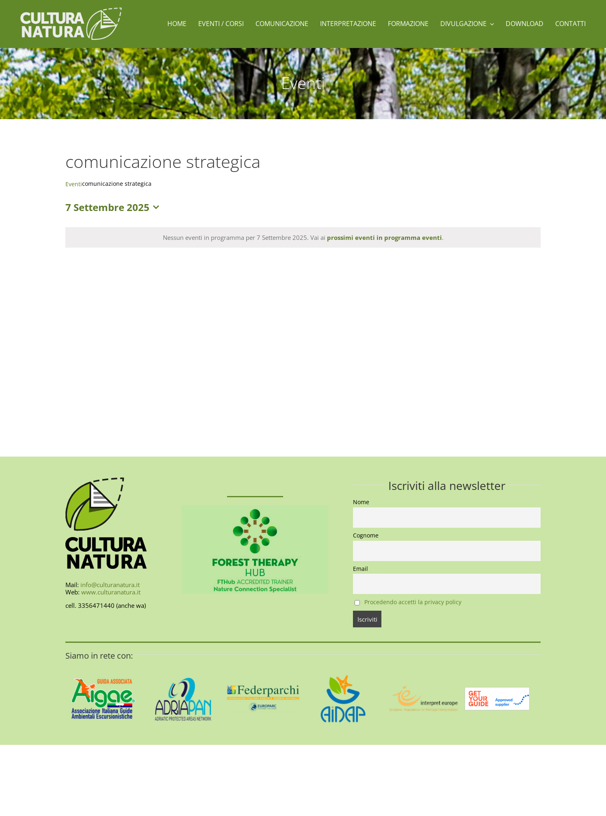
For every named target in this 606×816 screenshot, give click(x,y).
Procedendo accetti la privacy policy (412, 602)
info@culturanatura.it (110, 585)
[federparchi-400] (263, 663)
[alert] (303, 237)
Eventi (73, 184)
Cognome (366, 535)
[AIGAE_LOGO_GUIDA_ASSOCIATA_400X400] (103, 663)
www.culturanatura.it (111, 592)
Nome (361, 502)
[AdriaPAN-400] (183, 663)
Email (360, 568)
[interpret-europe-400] (423, 663)
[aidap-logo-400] (343, 663)
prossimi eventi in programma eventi (384, 237)
